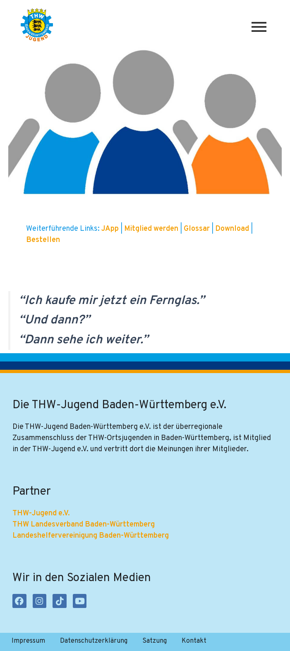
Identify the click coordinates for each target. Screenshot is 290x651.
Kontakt (194, 641)
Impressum (28, 641)
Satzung (154, 641)
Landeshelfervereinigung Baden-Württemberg (90, 536)
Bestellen (43, 240)
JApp (110, 229)
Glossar (197, 229)
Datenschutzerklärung (93, 641)
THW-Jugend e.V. (41, 513)
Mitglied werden (151, 229)
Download (233, 229)
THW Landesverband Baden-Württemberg (83, 524)
